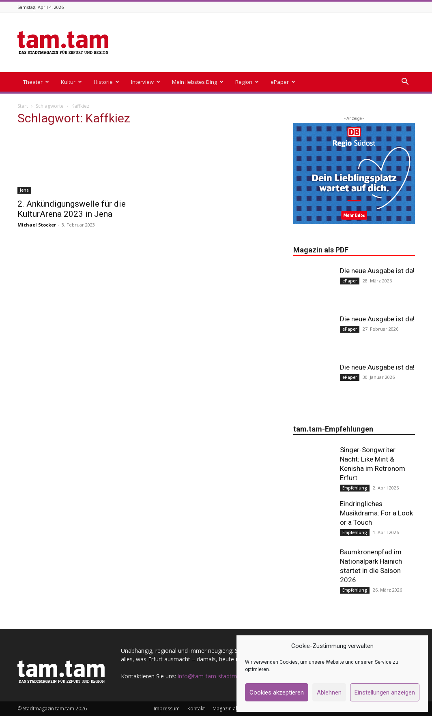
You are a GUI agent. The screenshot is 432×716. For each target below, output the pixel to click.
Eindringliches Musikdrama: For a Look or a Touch (376, 513)
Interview (145, 81)
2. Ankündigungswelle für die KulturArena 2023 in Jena (71, 209)
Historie (106, 81)
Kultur (71, 81)
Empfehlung (354, 488)
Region (247, 81)
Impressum (167, 708)
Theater (36, 81)
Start (22, 106)
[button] (405, 82)
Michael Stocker (36, 225)
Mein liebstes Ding (198, 81)
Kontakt (196, 708)
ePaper (283, 81)
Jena (24, 190)
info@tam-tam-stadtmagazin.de (220, 676)
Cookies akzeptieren (276, 692)
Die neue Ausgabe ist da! (377, 271)
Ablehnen (329, 692)
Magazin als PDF (231, 708)
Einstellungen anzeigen (385, 692)
